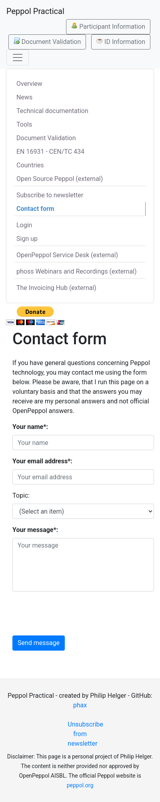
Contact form (35, 208)
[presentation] (73, 613)
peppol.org (80, 785)
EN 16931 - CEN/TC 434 (50, 151)
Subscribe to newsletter (49, 195)
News (24, 97)
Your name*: (30, 427)
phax (80, 705)
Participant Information (108, 26)
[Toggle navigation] (17, 58)
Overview (29, 83)
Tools (24, 124)
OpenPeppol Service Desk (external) (67, 255)
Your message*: (35, 530)
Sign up (27, 238)
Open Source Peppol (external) (59, 179)
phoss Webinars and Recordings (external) (76, 271)
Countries (30, 165)
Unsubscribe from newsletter (83, 734)
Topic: (21, 495)
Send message (39, 643)
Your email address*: (42, 461)
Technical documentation (52, 111)
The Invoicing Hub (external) (56, 288)
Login (24, 225)
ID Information (120, 42)
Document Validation (47, 42)
